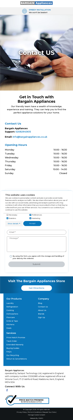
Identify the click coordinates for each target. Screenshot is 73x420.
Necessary (13, 215)
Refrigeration (12, 307)
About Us (42, 310)
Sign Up (41, 317)
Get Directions (36, 288)
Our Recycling (12, 355)
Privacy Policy (22, 412)
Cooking (10, 310)
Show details (13, 224)
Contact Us (43, 307)
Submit (36, 264)
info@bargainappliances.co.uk (30, 137)
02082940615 (23, 131)
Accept (32, 223)
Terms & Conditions (35, 412)
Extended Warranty (14, 345)
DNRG (41, 418)
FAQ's (9, 352)
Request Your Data (49, 412)
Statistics (12, 218)
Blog (40, 303)
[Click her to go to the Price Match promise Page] (27, 399)
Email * (12, 232)
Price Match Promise (15, 337)
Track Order (11, 341)
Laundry (10, 303)
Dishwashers (12, 314)
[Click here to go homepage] (36, 3)
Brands (41, 314)
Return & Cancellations (16, 359)
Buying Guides (12, 348)
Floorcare (10, 317)
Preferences (37, 215)
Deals (8, 328)
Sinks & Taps (12, 321)
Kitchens (10, 324)
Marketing (36, 218)
